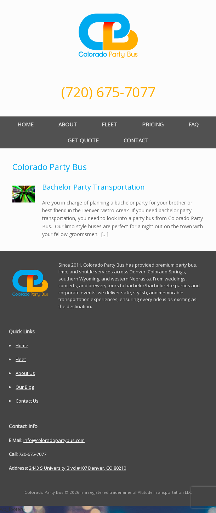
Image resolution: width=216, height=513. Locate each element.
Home (22, 345)
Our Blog (25, 387)
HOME (25, 124)
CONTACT (136, 140)
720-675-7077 (32, 454)
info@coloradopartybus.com (54, 440)
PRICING (153, 124)
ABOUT (67, 124)
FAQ (193, 124)
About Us (25, 373)
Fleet (21, 359)
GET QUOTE (83, 140)
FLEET (109, 124)
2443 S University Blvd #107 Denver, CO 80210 (77, 468)
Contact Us (27, 401)
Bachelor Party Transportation (93, 187)
